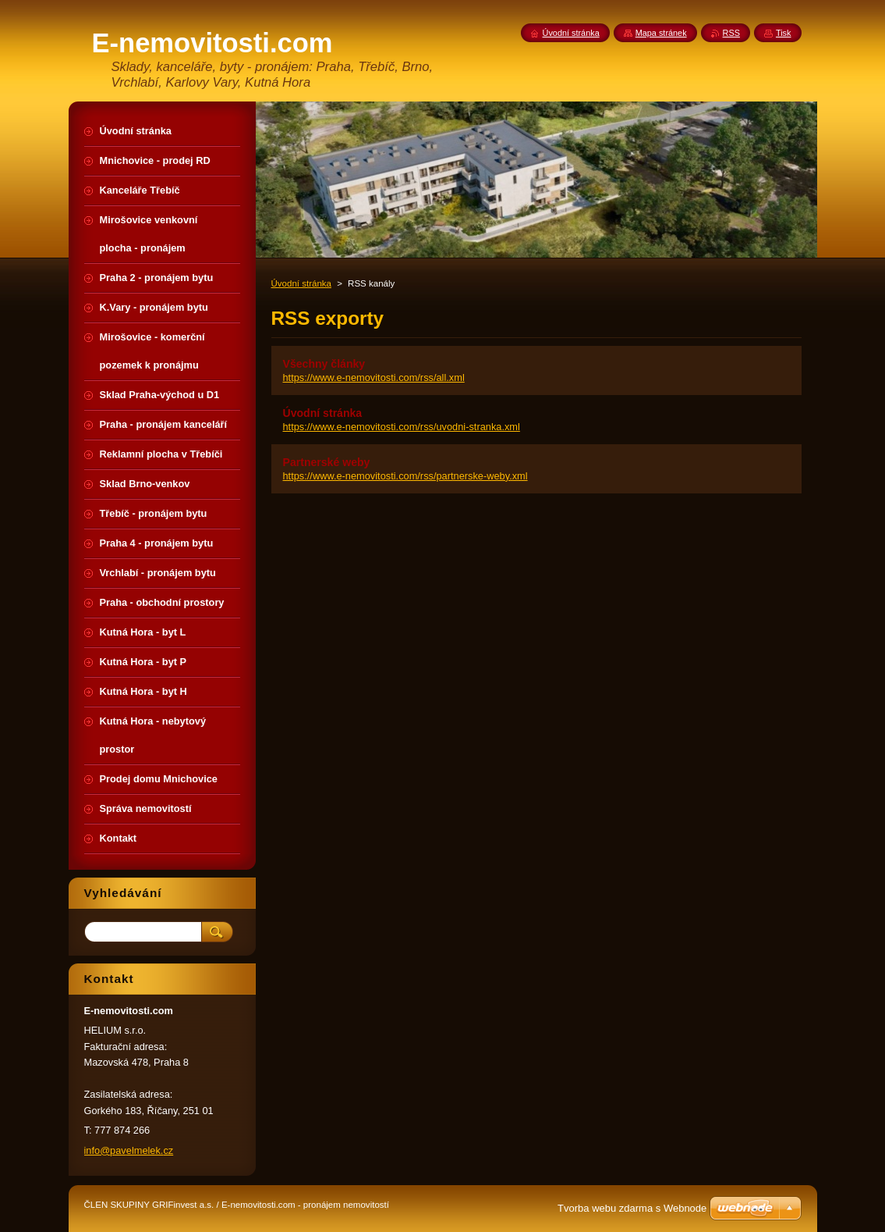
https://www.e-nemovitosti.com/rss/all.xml (374, 377)
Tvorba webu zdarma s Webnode (632, 1208)
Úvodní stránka (301, 283)
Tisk (783, 32)
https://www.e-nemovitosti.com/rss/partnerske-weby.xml (405, 476)
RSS (731, 32)
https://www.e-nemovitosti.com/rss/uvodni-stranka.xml (401, 427)
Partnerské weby (326, 462)
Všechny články (324, 364)
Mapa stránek (661, 32)
